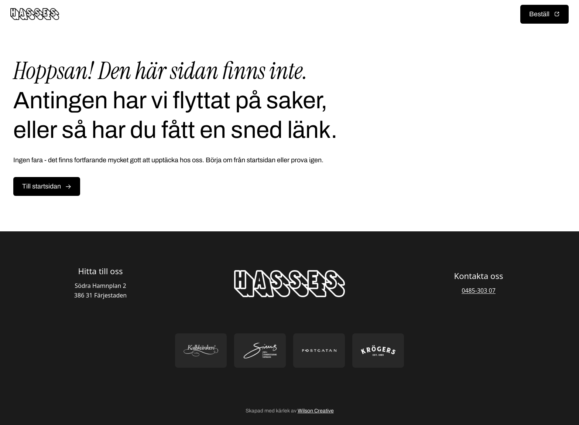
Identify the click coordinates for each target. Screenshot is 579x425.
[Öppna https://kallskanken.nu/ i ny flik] (200, 350)
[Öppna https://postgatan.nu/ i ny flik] (319, 350)
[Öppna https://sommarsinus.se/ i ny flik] (260, 350)
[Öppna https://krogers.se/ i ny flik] (378, 350)
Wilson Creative (316, 411)
